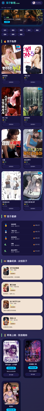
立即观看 (7, 21)
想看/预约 (11, 82)
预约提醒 (11, 374)
